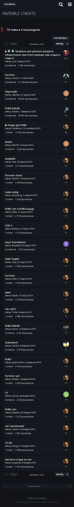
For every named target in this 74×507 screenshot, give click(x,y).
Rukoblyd (16, 245)
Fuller (14, 212)
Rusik (14, 278)
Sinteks (15, 379)
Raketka (15, 412)
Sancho (15, 345)
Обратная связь (37, 498)
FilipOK (15, 178)
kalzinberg (17, 195)
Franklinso (17, 128)
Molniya (15, 228)
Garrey (15, 395)
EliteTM (15, 145)
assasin (15, 78)
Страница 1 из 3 (37, 44)
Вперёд (59, 44)
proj (14, 61)
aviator (15, 429)
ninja (14, 262)
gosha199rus (18, 362)
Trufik (14, 312)
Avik (14, 161)
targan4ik (16, 462)
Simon (15, 329)
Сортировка (61, 38)
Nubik (15, 295)
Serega (15, 446)
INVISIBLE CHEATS (19, 13)
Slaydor (15, 111)
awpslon (16, 94)
